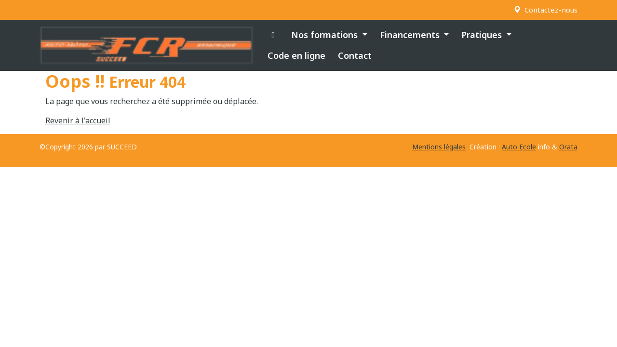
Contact (355, 55)
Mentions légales (439, 146)
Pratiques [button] (482, 34)
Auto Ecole (519, 146)
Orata (568, 146)
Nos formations (325, 34)
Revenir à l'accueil (77, 120)
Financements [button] (411, 34)
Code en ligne (296, 55)
